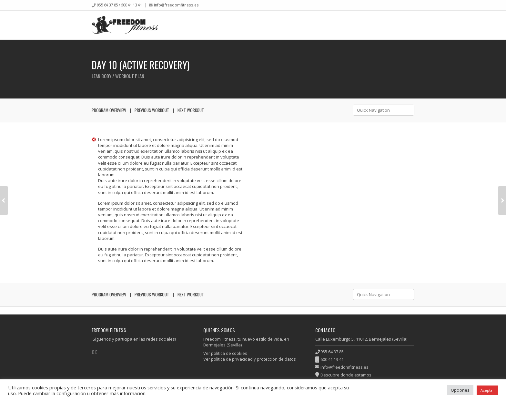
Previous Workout (152, 110)
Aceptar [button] (487, 390)
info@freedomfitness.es (176, 4)
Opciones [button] (460, 390)
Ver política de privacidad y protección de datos (249, 359)
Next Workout (190, 110)
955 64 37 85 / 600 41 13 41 (119, 4)
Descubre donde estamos (345, 375)
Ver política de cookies (225, 353)
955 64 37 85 (332, 352)
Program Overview (109, 110)
